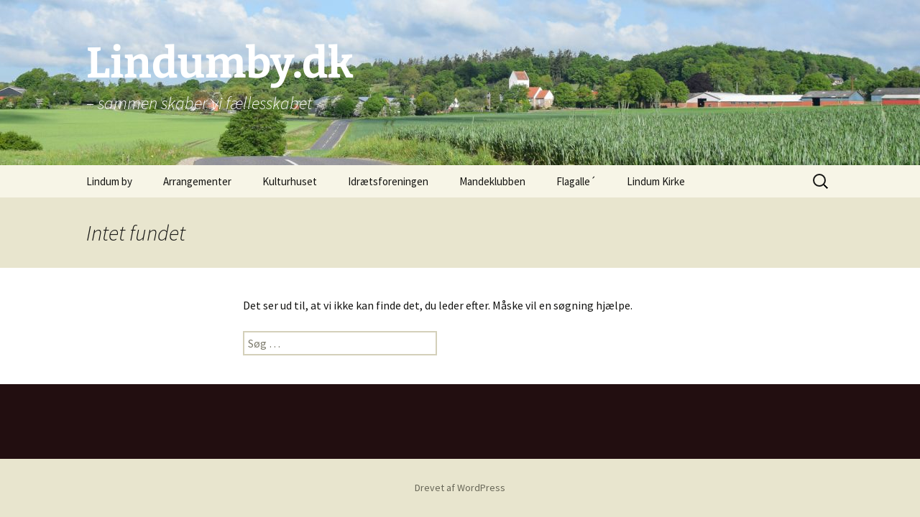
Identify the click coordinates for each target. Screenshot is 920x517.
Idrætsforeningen (388, 181)
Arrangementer (197, 181)
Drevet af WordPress (460, 487)
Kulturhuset (289, 181)
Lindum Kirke (656, 181)
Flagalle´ (576, 181)
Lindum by (109, 181)
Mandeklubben (492, 181)
